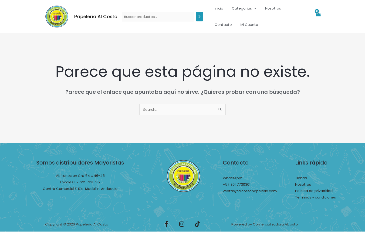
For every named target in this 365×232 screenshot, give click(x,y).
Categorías (239, 8)
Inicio (218, 8)
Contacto (292, 8)
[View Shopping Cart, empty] (318, 16)
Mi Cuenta (222, 24)
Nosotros (269, 8)
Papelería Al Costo (95, 16)
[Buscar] (199, 16)
